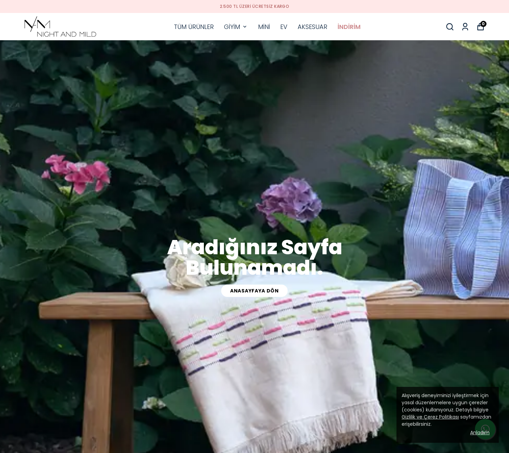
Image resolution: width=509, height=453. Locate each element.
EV (283, 26)
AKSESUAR (312, 26)
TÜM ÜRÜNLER (194, 26)
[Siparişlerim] (465, 26)
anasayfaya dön (254, 290)
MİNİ (264, 26)
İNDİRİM (349, 26)
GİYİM (236, 26)
